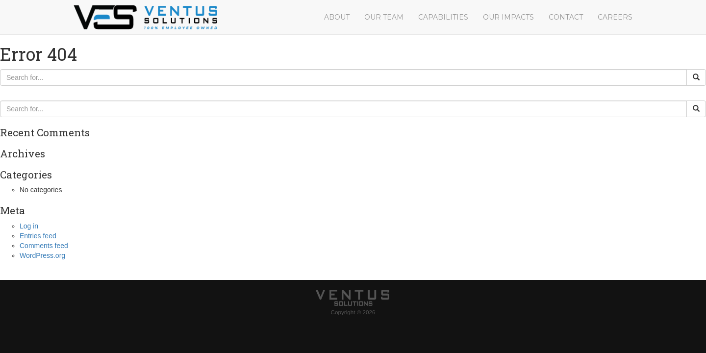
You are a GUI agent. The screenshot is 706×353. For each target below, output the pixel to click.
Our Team (383, 17)
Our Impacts (508, 17)
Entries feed (38, 236)
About (337, 17)
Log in (29, 226)
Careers (615, 17)
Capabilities (443, 17)
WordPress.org (42, 255)
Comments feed (44, 246)
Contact (566, 17)
